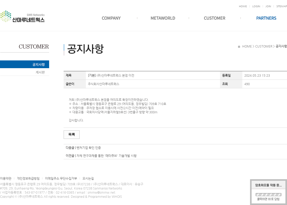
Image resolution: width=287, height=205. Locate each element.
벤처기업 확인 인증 (89, 147)
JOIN (268, 6)
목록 (71, 134)
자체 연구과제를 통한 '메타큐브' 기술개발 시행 (107, 155)
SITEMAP (281, 6)
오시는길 (88, 178)
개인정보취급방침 (28, 178)
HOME (243, 6)
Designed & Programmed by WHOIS (96, 196)
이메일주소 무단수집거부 (61, 178)
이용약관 (5, 178)
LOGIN (256, 6)
